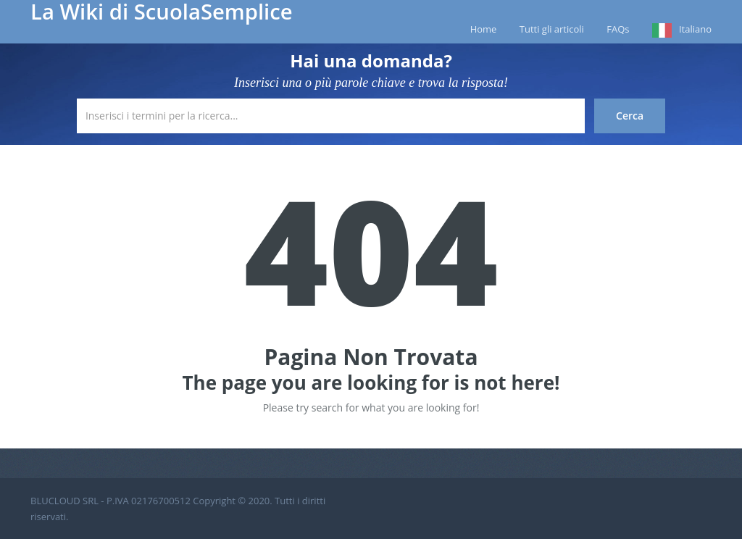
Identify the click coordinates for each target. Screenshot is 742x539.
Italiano (695, 28)
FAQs (617, 28)
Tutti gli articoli (552, 28)
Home (483, 28)
